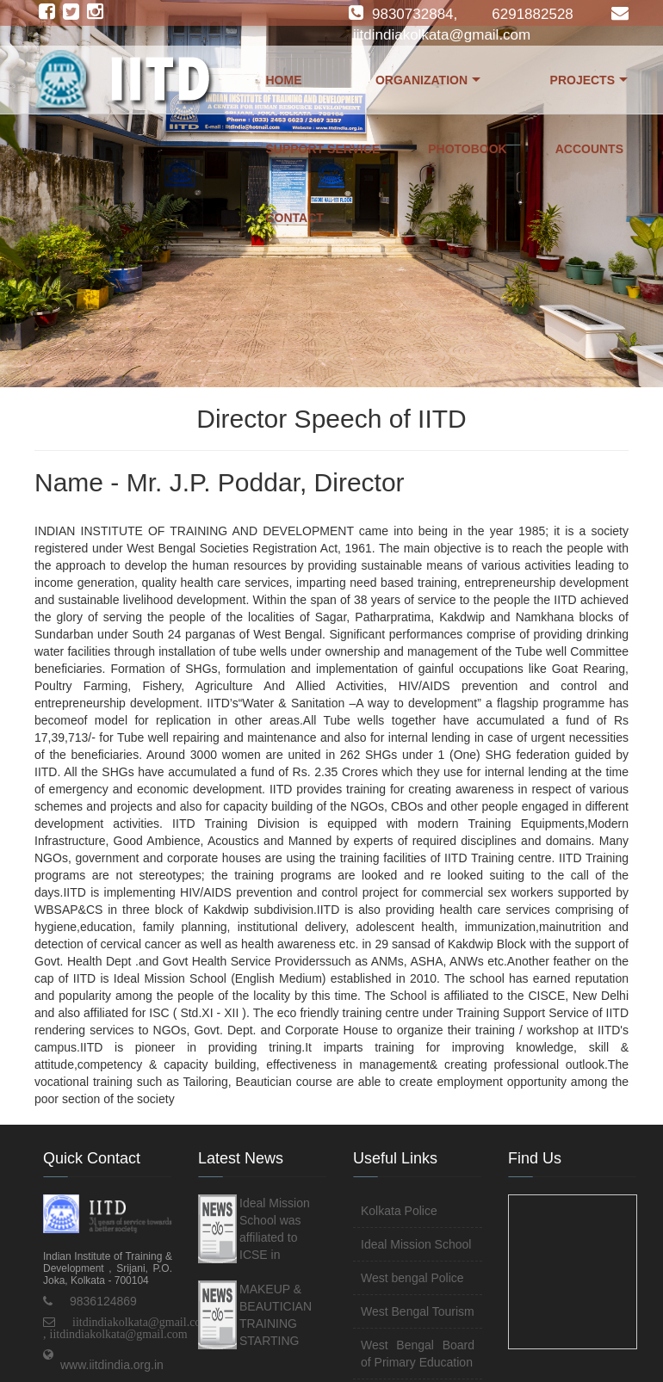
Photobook (467, 149)
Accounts (589, 149)
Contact (295, 218)
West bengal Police (412, 1278)
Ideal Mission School (416, 1244)
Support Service (323, 149)
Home (284, 80)
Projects (589, 84)
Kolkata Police (399, 1211)
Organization (427, 84)
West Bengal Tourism (417, 1311)
